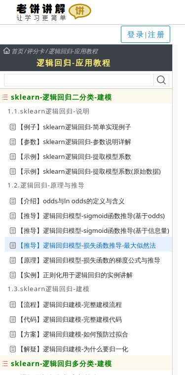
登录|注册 (146, 34)
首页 (12, 51)
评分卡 (35, 51)
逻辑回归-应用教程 (73, 51)
